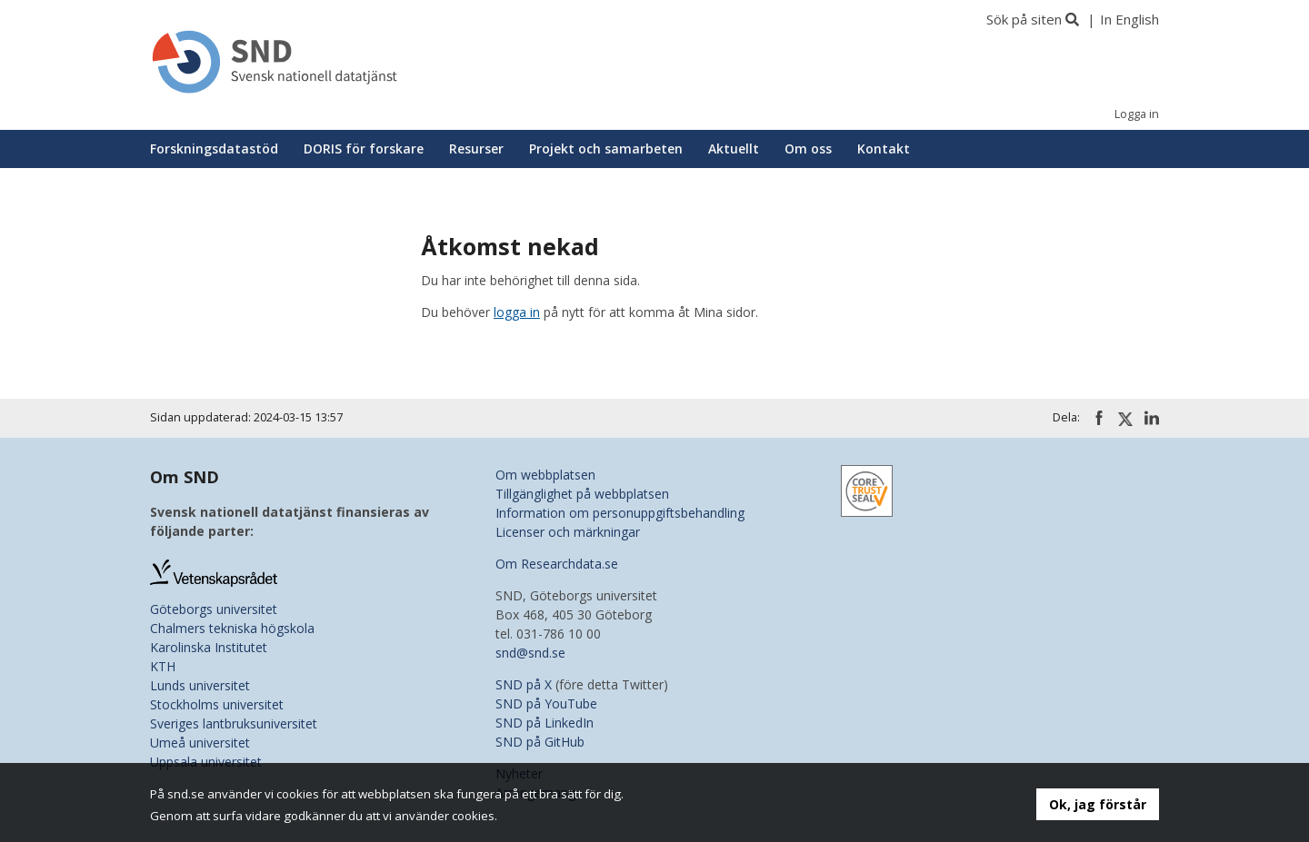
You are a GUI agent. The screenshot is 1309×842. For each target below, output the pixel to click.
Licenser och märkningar (567, 531)
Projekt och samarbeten (606, 148)
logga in (517, 312)
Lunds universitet (200, 685)
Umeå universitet (200, 742)
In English (1129, 19)
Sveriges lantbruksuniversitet (233, 723)
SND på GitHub (540, 741)
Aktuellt (733, 148)
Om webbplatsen (545, 474)
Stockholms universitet (217, 704)
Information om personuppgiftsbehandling (619, 512)
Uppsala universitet (206, 761)
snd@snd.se (530, 652)
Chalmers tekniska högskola (232, 628)
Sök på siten (1024, 19)
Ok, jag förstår (1097, 804)
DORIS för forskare (364, 148)
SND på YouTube (546, 703)
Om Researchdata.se (556, 563)
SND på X (523, 684)
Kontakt (883, 148)
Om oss (808, 148)
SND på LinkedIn (544, 722)
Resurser (476, 148)
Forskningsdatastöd (214, 148)
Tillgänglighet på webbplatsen (582, 493)
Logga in (1136, 114)
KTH (162, 666)
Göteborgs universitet (213, 609)
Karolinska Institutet (208, 647)
